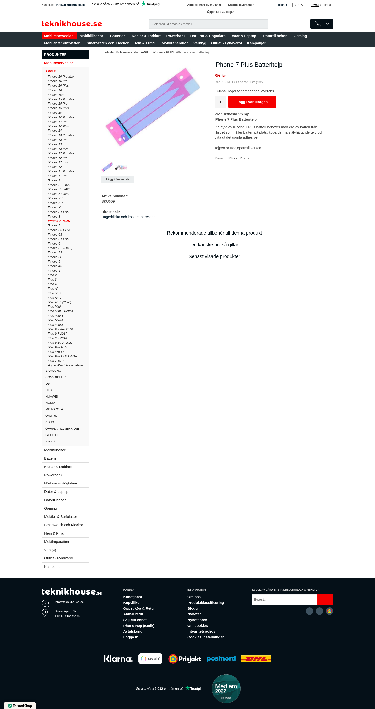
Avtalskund (133, 631)
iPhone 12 (55, 167)
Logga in (282, 4)
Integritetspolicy (201, 631)
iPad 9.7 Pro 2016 (60, 329)
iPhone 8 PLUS (58, 212)
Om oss (194, 597)
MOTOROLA (67, 409)
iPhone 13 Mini (58, 149)
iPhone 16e (56, 94)
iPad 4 (52, 284)
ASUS (67, 422)
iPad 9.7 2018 (57, 338)
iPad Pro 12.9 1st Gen (63, 356)
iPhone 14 (55, 130)
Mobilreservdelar (59, 36)
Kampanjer (256, 43)
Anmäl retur (133, 614)
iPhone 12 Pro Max (61, 153)
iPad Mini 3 (55, 315)
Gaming (301, 36)
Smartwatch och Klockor (108, 43)
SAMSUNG (67, 370)
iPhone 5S (55, 252)
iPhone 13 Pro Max (61, 135)
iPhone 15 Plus (58, 108)
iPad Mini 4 (55, 320)
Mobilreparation (175, 43)
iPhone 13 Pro (57, 139)
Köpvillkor (132, 603)
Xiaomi (50, 441)
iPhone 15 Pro (57, 103)
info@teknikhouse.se (70, 4)
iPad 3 (52, 279)
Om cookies (198, 626)
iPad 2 (52, 275)
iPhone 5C (55, 257)
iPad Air (53, 288)
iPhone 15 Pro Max (61, 99)
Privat (315, 4)
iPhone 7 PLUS (59, 221)
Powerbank (175, 36)
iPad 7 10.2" (56, 361)
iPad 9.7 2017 (57, 333)
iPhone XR (55, 203)
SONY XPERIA (67, 377)
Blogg (193, 608)
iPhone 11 (55, 180)
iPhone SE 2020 (59, 189)
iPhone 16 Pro (57, 81)
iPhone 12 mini (58, 162)
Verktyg (199, 43)
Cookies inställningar (206, 637)
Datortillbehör (276, 36)
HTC (67, 390)
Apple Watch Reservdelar (65, 365)
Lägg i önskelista (117, 179)
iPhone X (54, 207)
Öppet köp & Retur (139, 608)
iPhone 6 (54, 243)
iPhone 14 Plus (58, 126)
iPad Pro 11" (56, 352)
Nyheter (194, 614)
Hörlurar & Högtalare (208, 36)
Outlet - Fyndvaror (226, 43)
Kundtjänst (132, 597)
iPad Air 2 (54, 293)
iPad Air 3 (54, 297)
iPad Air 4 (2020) (59, 302)
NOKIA (67, 403)
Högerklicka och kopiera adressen (128, 217)
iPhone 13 (55, 144)
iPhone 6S (55, 234)
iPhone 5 (54, 261)
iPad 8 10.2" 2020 (60, 342)
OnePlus (67, 415)
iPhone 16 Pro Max (61, 76)
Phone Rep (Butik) (138, 626)
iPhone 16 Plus (58, 85)
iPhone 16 (55, 90)
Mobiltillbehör (92, 36)
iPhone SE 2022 (59, 185)
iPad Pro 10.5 (57, 347)
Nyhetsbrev (197, 620)
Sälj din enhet (135, 620)
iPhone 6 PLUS (58, 239)
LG (67, 383)
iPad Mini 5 (55, 324)
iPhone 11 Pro (57, 176)
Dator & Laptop (244, 36)
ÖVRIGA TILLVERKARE (67, 428)
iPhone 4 (54, 270)
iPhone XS (55, 198)
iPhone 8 (54, 216)
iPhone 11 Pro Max (61, 171)
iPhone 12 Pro (57, 158)
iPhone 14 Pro (57, 122)
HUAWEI (67, 396)
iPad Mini (54, 306)
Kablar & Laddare (146, 36)
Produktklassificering (206, 603)
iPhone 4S (55, 266)
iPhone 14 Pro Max (61, 117)
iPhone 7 (54, 225)
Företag (327, 4)
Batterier (118, 36)
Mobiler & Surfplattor (63, 43)
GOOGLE (67, 435)
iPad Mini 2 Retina (60, 311)
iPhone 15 (55, 112)
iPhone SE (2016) (60, 248)
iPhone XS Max (58, 194)
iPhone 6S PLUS (59, 230)
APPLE (67, 71)
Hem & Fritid (145, 43)
